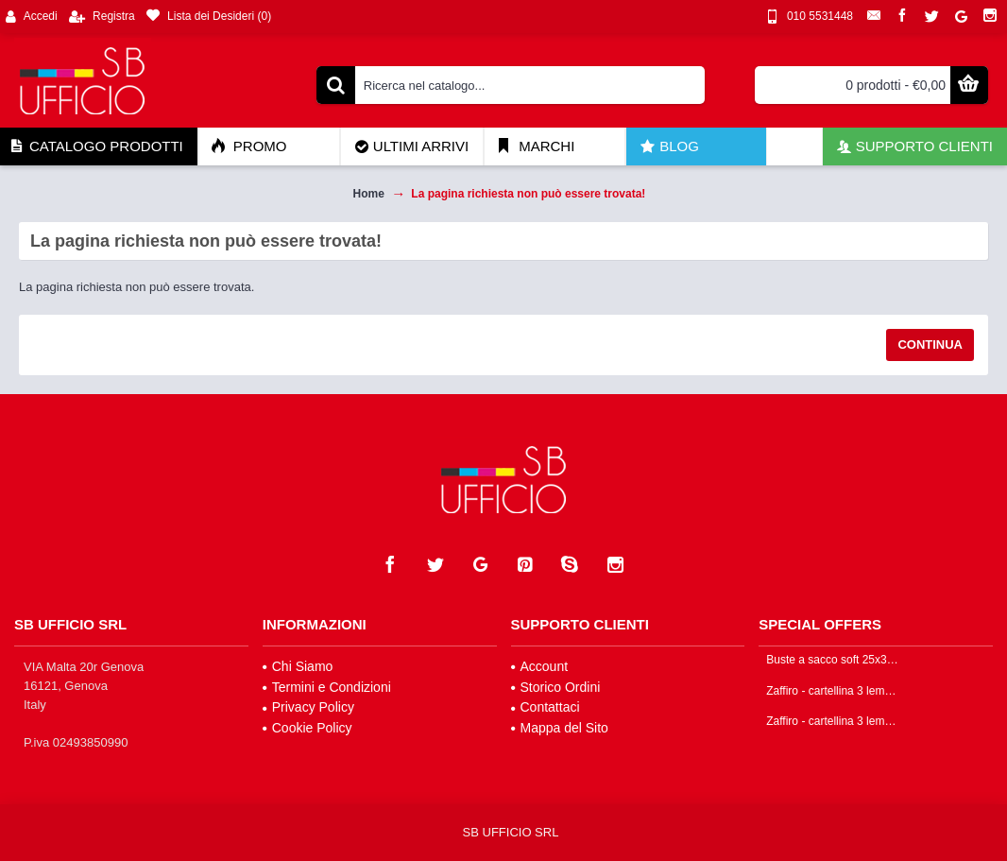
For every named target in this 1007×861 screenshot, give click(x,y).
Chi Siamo (298, 666)
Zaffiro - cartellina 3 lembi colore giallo (833, 721)
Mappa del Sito (559, 727)
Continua (930, 344)
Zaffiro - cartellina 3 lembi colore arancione (833, 691)
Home (368, 193)
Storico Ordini (556, 687)
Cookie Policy (307, 727)
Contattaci (545, 707)
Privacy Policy (308, 707)
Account (540, 666)
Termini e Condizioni (327, 687)
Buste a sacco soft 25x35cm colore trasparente (833, 660)
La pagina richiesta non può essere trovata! (528, 193)
